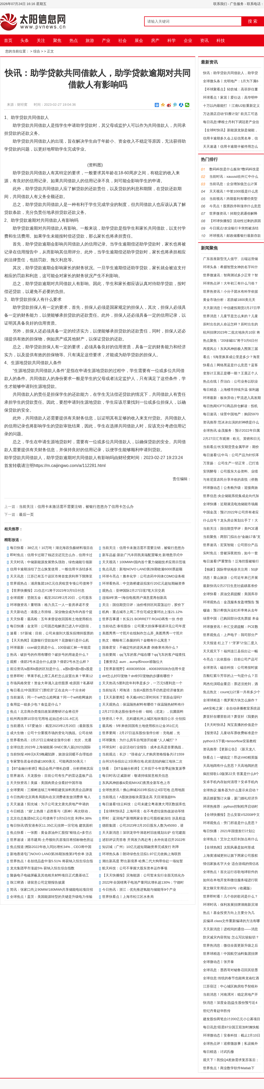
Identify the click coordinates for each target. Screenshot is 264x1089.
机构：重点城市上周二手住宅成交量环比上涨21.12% (142, 612)
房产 (155, 40)
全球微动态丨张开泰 (218, 962)
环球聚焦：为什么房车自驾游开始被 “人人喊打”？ (139, 740)
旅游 (90, 40)
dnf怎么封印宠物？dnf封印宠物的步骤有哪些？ (137, 676)
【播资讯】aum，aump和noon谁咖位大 (132, 662)
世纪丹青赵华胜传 (216, 1011)
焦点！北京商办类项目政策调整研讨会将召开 (44, 712)
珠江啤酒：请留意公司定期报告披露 (37, 882)
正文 (50, 51)
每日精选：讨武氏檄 (218, 1052)
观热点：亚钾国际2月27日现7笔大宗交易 (133, 590)
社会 (122, 40)
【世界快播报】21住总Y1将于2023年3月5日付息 (47, 590)
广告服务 (237, 4)
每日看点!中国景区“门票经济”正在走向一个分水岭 (47, 690)
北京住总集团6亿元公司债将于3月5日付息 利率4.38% (51, 818)
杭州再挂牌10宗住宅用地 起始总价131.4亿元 (44, 719)
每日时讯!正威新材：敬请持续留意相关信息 (135, 776)
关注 (41, 40)
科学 (171, 40)
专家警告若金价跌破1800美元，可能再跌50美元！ (48, 761)
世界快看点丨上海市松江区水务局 (128, 897)
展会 (139, 40)
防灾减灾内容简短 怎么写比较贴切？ (231, 937)
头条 (24, 40)
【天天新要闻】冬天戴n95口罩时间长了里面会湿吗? (142, 697)
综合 (36, 51)
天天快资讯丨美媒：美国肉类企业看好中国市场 (46, 783)
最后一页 (26, 514)
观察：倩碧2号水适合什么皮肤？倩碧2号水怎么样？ (49, 662)
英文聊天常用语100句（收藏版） (228, 888)
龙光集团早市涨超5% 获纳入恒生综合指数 (42, 868)
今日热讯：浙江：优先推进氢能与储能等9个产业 (139, 890)
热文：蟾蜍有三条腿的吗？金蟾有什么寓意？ (136, 640)
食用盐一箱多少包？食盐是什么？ (36, 704)
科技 (220, 40)
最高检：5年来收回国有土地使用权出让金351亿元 (140, 726)
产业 (106, 40)
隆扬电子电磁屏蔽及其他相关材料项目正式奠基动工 (49, 875)
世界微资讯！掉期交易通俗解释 (233, 213)
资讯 (204, 40)
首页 (8, 40)
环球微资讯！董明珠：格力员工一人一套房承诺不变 (49, 605)
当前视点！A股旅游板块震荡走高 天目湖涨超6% (139, 797)
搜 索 (252, 21)
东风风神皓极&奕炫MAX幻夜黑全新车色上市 (136, 783)
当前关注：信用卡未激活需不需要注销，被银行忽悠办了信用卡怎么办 (76, 506)
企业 (188, 40)
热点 (73, 40)
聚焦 (57, 40)
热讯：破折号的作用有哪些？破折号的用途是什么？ (49, 655)
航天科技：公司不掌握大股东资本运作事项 (134, 868)
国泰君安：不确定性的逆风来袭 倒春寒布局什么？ (140, 647)
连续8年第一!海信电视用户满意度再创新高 (134, 598)
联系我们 (220, 4)
